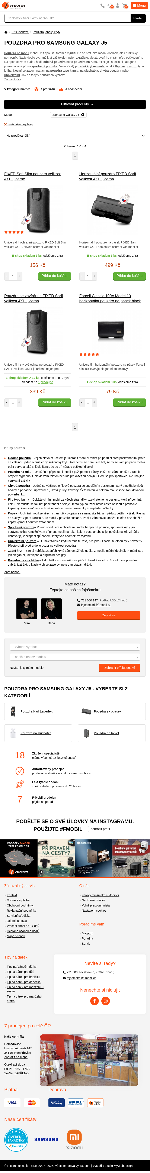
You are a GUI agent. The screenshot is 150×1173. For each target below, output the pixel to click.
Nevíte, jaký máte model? (27, 667)
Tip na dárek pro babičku (23, 977)
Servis (86, 943)
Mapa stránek (16, 936)
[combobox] (74, 136)
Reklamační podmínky (21, 910)
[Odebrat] (68, 115)
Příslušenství (20, 32)
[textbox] (75, 647)
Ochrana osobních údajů (23, 931)
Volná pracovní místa (96, 905)
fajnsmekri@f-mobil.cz (94, 605)
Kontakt (12, 895)
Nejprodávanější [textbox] (17, 135)
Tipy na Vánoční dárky (21, 966)
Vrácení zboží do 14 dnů (23, 926)
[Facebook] (94, 1001)
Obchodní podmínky (20, 905)
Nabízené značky (93, 900)
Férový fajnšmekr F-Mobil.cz (100, 895)
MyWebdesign (123, 1165)
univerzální (12, 75)
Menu (139, 5)
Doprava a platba (18, 900)
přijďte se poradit (43, 802)
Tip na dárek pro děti (20, 971)
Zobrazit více (12, 79)
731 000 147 (102, 600)
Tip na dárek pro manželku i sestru (25, 989)
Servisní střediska (18, 915)
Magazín (87, 933)
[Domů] (5, 32)
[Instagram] (105, 1001)
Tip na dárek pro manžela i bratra (24, 999)
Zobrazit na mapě (16, 1057)
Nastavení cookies (94, 910)
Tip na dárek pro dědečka (24, 982)
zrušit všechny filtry (18, 124)
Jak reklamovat (17, 920)
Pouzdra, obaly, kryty (46, 32)
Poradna (87, 938)
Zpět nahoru (12, 572)
